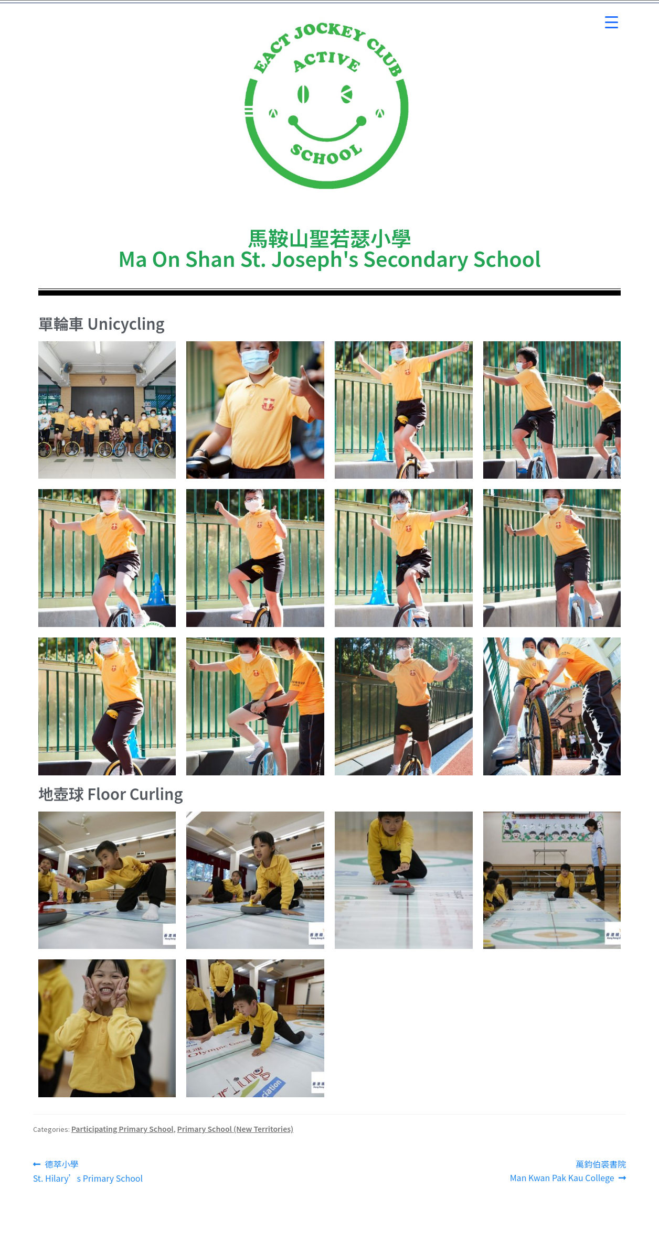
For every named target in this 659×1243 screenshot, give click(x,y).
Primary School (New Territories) (235, 1128)
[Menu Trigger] (611, 22)
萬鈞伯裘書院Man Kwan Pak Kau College (568, 1171)
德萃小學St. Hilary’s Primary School (88, 1171)
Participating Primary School (122, 1128)
